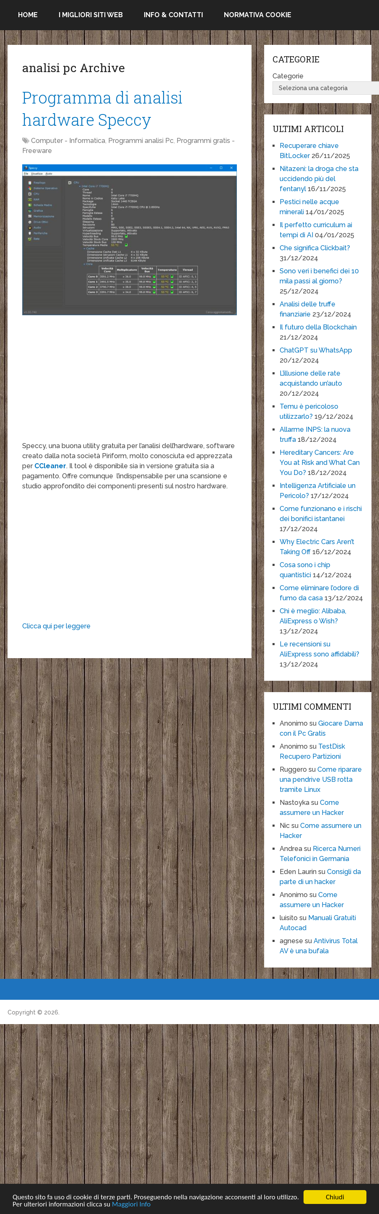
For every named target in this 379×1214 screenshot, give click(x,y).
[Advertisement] (129, 382)
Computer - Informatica (68, 141)
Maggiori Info (131, 1205)
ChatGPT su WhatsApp (316, 350)
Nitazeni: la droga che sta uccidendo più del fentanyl (319, 179)
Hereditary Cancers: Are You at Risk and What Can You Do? (320, 463)
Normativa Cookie (257, 15)
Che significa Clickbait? (315, 248)
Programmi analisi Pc (141, 141)
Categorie (288, 76)
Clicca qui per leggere (56, 626)
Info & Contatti (173, 15)
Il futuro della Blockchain (318, 327)
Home (28, 15)
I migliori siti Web (91, 15)
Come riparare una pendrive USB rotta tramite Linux (321, 779)
